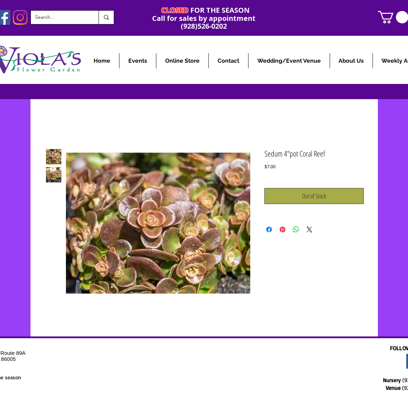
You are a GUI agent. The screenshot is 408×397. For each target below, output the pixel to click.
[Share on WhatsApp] (296, 229)
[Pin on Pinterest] (282, 229)
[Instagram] (20, 17)
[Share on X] (309, 229)
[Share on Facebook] (269, 229)
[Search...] (59, 17)
